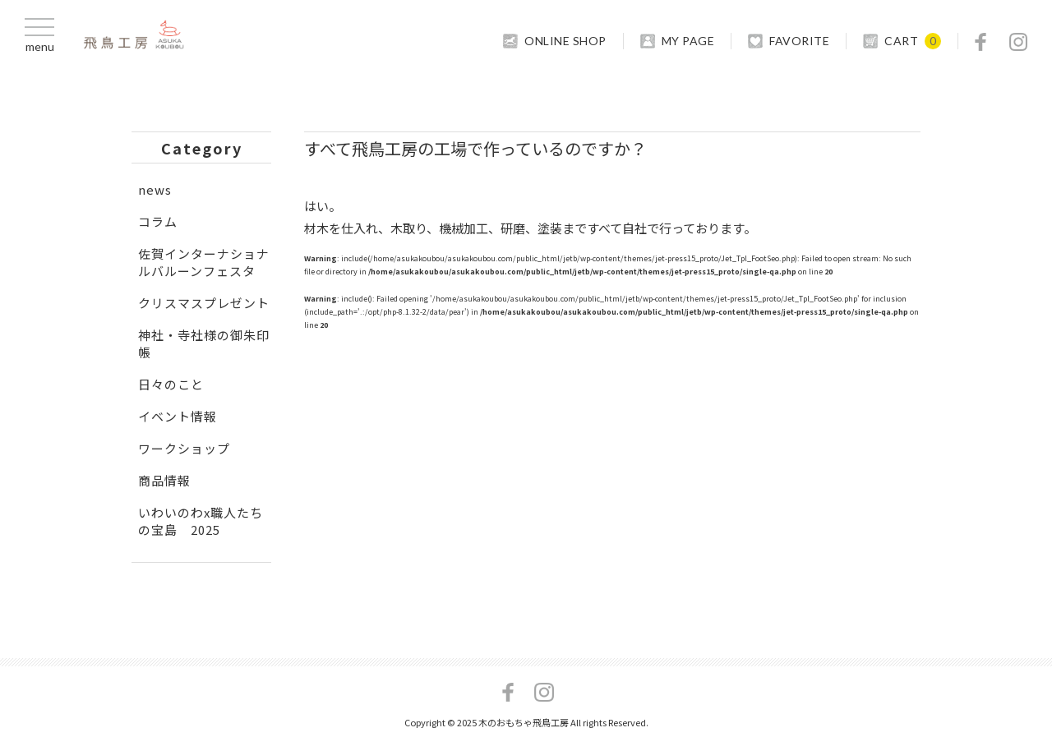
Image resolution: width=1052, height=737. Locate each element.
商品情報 (164, 480)
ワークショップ (184, 448)
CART (901, 41)
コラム (158, 221)
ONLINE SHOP (565, 41)
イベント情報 (177, 416)
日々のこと (171, 384)
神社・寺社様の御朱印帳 (204, 343)
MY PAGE (688, 41)
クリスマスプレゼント (204, 302)
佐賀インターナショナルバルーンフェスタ (204, 262)
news (155, 189)
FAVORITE (799, 41)
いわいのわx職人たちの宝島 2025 (200, 521)
